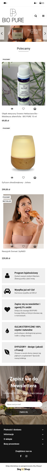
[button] (41, 3)
